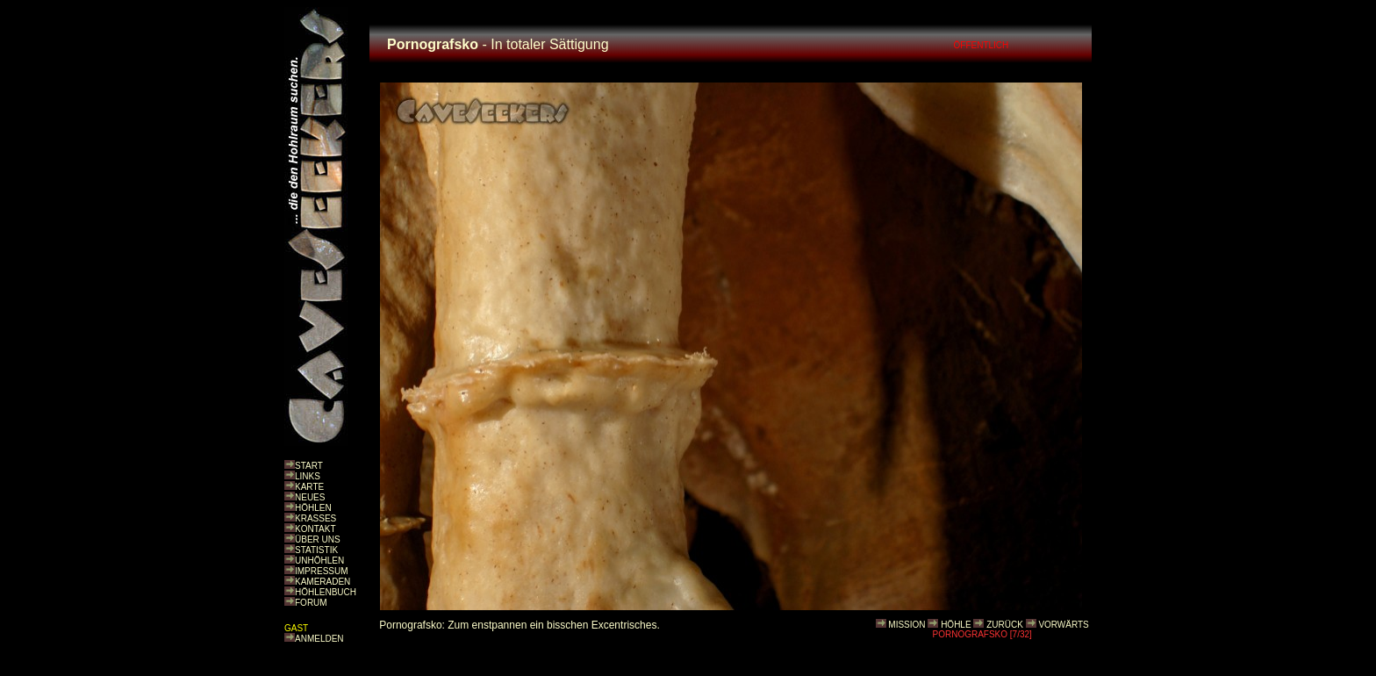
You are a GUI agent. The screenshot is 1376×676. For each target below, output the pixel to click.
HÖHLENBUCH (325, 592)
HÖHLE (956, 624)
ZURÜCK (1004, 624)
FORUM (311, 603)
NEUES (310, 497)
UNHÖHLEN (319, 560)
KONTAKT (315, 529)
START (309, 466)
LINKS (307, 476)
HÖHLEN (313, 508)
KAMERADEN (322, 581)
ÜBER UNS (317, 539)
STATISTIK (316, 550)
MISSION (906, 624)
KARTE (309, 487)
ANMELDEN (319, 639)
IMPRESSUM (321, 571)
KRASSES (315, 518)
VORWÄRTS (1063, 624)
